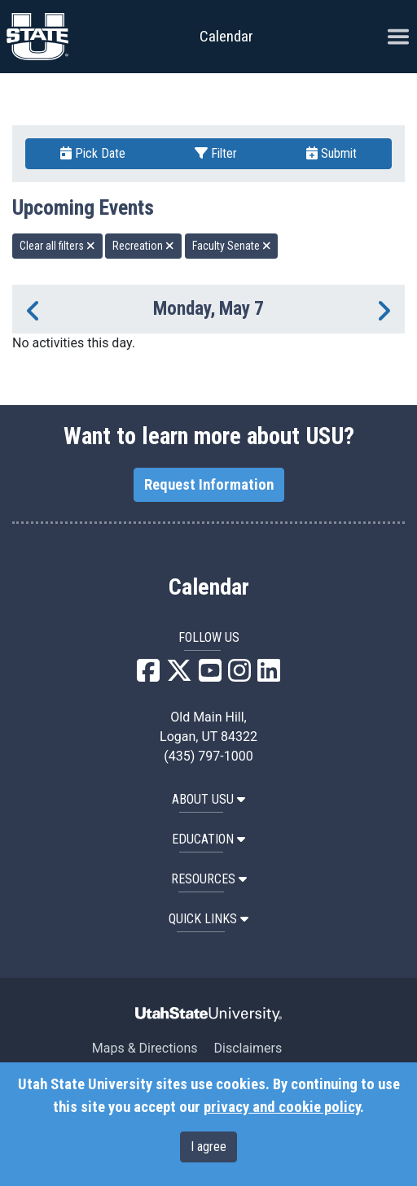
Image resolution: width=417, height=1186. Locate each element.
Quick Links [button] (208, 919)
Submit (331, 153)
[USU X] (179, 675)
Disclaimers (247, 1048)
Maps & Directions (145, 1048)
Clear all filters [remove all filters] (57, 245)
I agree (208, 1146)
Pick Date (92, 153)
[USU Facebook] (148, 675)
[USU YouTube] (210, 675)
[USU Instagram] (239, 675)
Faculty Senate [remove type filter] (231, 245)
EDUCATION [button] (208, 839)
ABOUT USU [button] (208, 799)
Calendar (209, 587)
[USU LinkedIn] (268, 675)
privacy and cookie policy (282, 1107)
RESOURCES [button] (209, 879)
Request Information (209, 485)
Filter (216, 153)
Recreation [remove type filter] (143, 245)
